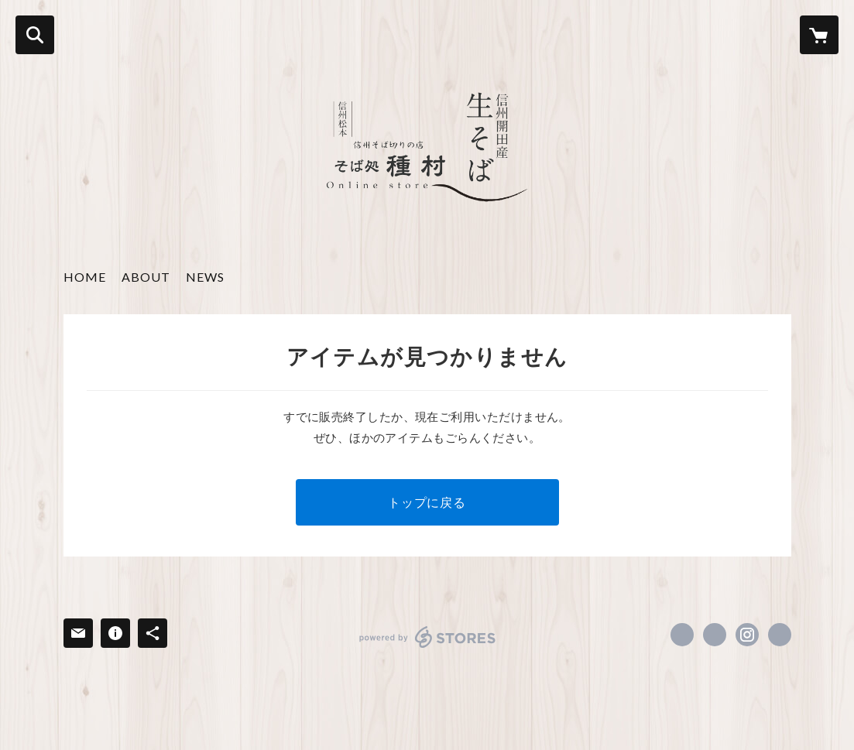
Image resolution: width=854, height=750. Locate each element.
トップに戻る (427, 502)
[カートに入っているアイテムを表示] (819, 34)
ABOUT (146, 276)
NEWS (205, 276)
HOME (84, 276)
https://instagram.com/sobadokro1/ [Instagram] (747, 634)
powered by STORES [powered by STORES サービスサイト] (427, 637)
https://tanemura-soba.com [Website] (779, 634)
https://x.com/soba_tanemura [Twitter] (714, 634)
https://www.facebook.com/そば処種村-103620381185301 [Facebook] (682, 634)
